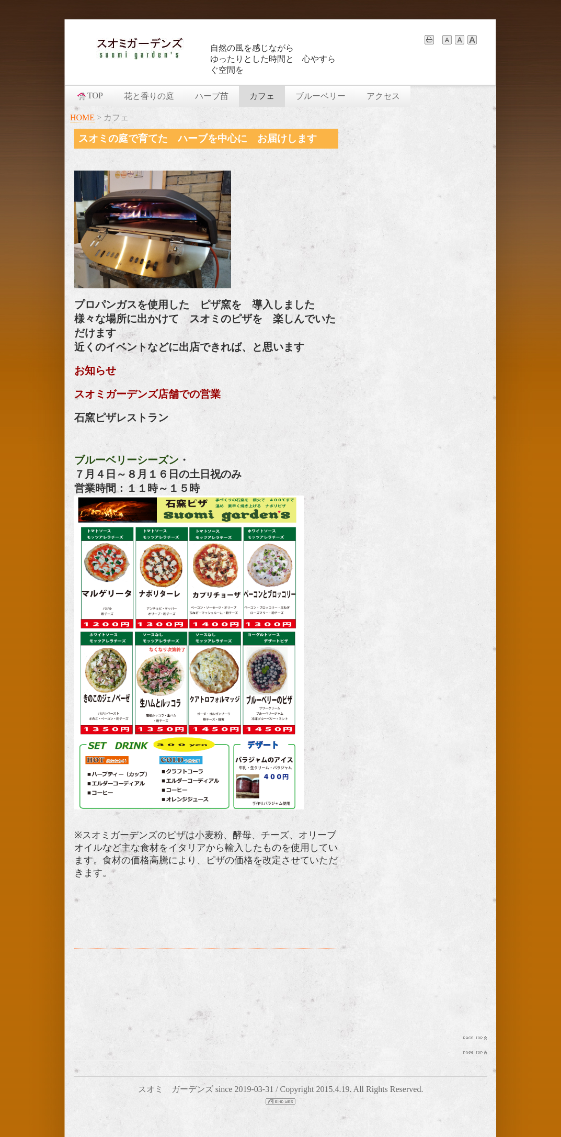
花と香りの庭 (149, 96)
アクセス (383, 96)
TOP (89, 95)
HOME (82, 117)
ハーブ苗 (211, 96)
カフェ (261, 96)
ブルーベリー (320, 96)
